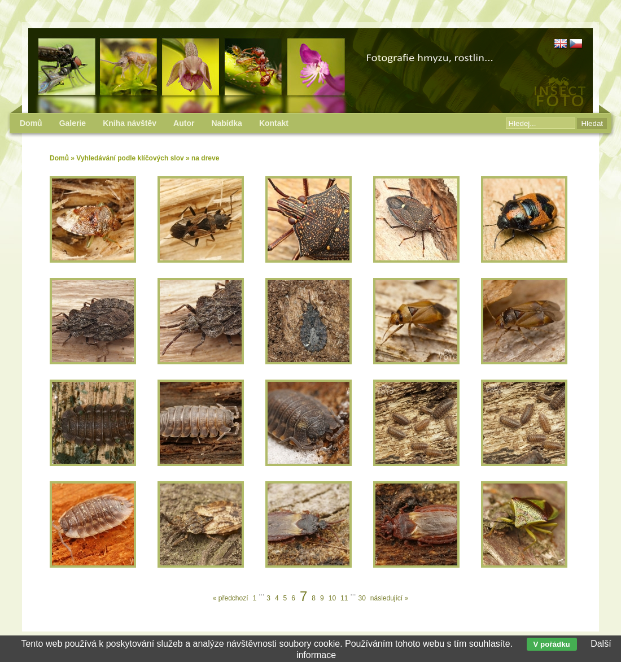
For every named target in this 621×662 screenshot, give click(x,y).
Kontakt (273, 123)
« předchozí (230, 598)
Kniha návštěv (129, 123)
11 (344, 598)
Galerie (72, 123)
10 (332, 598)
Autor (183, 123)
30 (361, 598)
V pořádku (551, 644)
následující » (389, 598)
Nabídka (226, 123)
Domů (59, 158)
